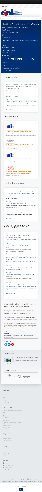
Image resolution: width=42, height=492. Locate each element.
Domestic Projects (7, 438)
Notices (4, 451)
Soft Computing (7, 70)
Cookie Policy (20, 486)
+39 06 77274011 (8, 467)
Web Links (5, 455)
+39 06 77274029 (9, 465)
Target (4, 397)
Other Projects (6, 442)
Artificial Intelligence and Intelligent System (15, 27)
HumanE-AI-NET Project (11, 203)
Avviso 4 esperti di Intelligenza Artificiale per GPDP (17, 245)
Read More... (9, 90)
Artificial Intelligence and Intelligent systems (12, 410)
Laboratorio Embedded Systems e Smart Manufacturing (20, 40)
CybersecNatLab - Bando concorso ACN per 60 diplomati (19, 274)
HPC (3, 43)
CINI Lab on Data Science (10, 32)
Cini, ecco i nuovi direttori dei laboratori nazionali (20, 159)
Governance (5, 399)
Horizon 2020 (9, 354)
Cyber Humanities (7, 65)
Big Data (4, 413)
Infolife (4, 45)
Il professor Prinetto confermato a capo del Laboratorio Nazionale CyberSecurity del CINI (18, 172)
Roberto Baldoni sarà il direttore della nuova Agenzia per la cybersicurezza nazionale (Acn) (19, 131)
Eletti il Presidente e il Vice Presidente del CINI (16, 93)
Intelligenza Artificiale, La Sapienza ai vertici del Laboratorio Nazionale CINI (19, 145)
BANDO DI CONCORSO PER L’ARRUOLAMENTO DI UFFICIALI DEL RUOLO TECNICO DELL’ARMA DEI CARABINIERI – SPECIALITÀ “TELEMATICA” (20, 235)
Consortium (5, 395)
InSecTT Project (9, 212)
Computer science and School (9, 418)
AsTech (4, 412)
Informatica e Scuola (8, 48)
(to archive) (14, 77)
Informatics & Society (7, 425)
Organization (5, 400)
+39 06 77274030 (9, 463)
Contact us (7, 469)
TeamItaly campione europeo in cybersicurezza (16, 84)
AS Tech (4, 63)
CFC (3, 35)
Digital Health (6, 30)
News (4, 450)
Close (21, 489)
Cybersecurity (6, 37)
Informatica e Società (8, 50)
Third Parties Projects (7, 440)
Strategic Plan (6, 402)
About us (5, 394)
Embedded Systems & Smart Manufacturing (12, 422)
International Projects (7, 437)
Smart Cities (6, 55)
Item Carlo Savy (7, 53)
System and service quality (10, 68)
